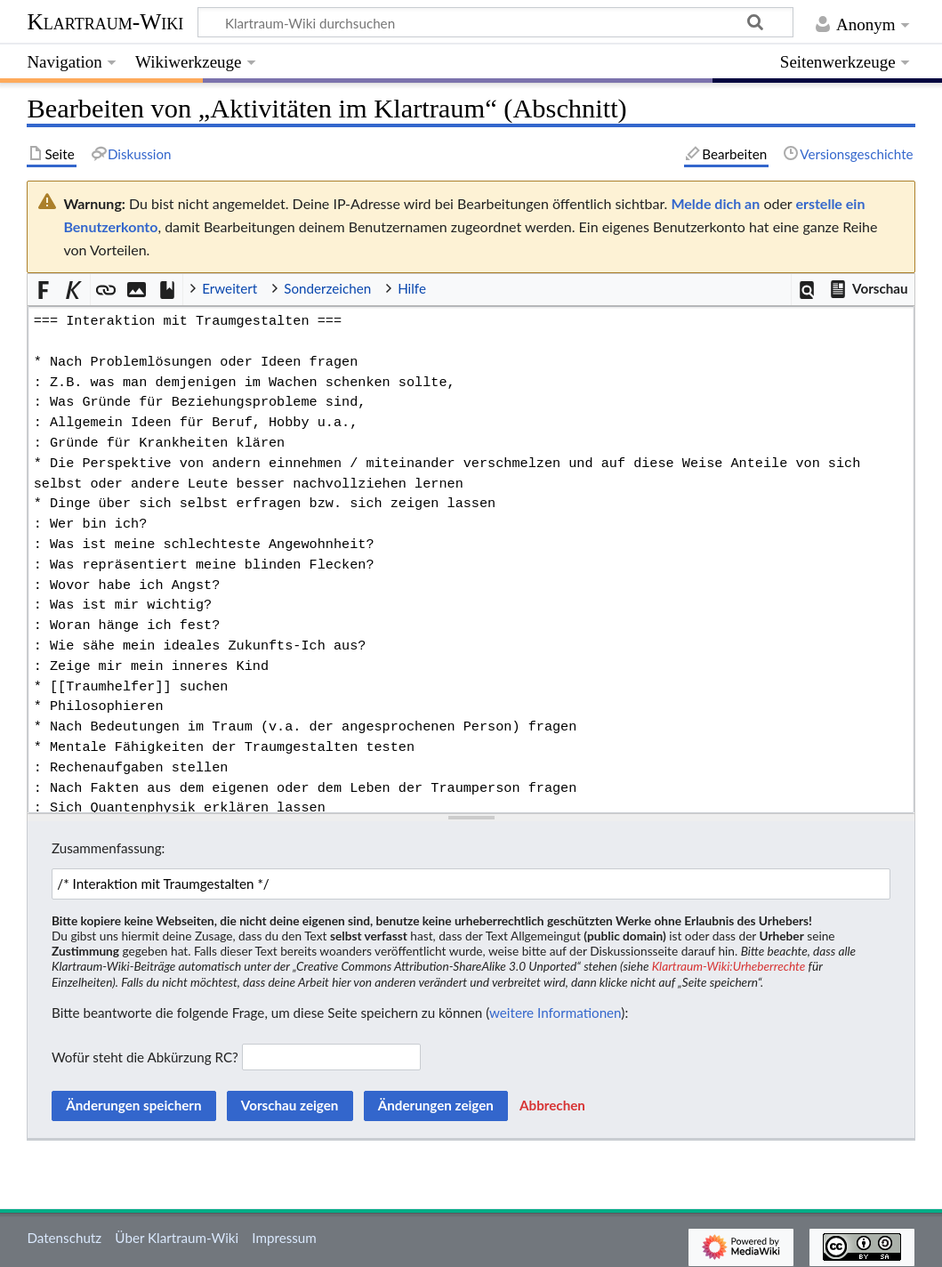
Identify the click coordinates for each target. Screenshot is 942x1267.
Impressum (284, 1238)
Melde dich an (715, 203)
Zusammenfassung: (108, 848)
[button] (807, 289)
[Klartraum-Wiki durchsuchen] (495, 22)
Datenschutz (64, 1238)
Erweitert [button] (229, 288)
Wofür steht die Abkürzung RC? (145, 1057)
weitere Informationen (555, 1013)
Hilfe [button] (412, 288)
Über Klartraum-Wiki (176, 1238)
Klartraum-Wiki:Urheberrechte (729, 965)
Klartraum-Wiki (105, 22)
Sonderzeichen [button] (327, 288)
